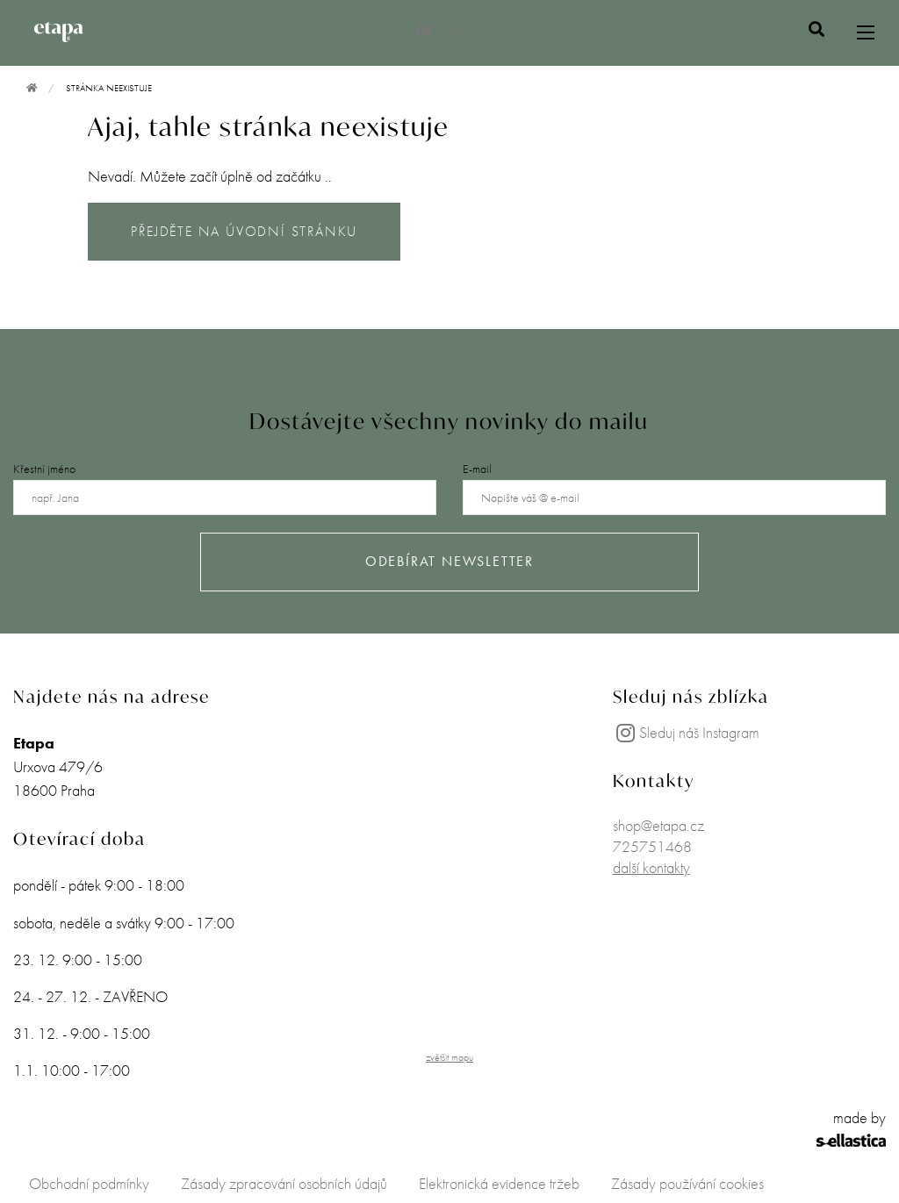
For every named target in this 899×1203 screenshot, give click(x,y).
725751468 (652, 846)
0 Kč (439, 29)
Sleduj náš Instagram (686, 732)
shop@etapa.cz (658, 825)
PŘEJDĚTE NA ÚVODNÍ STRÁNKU (244, 231)
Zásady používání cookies (687, 1183)
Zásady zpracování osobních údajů (284, 1183)
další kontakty (651, 867)
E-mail (477, 468)
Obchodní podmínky (89, 1183)
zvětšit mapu (449, 1057)
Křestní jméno (44, 468)
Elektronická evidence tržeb (499, 1183)
